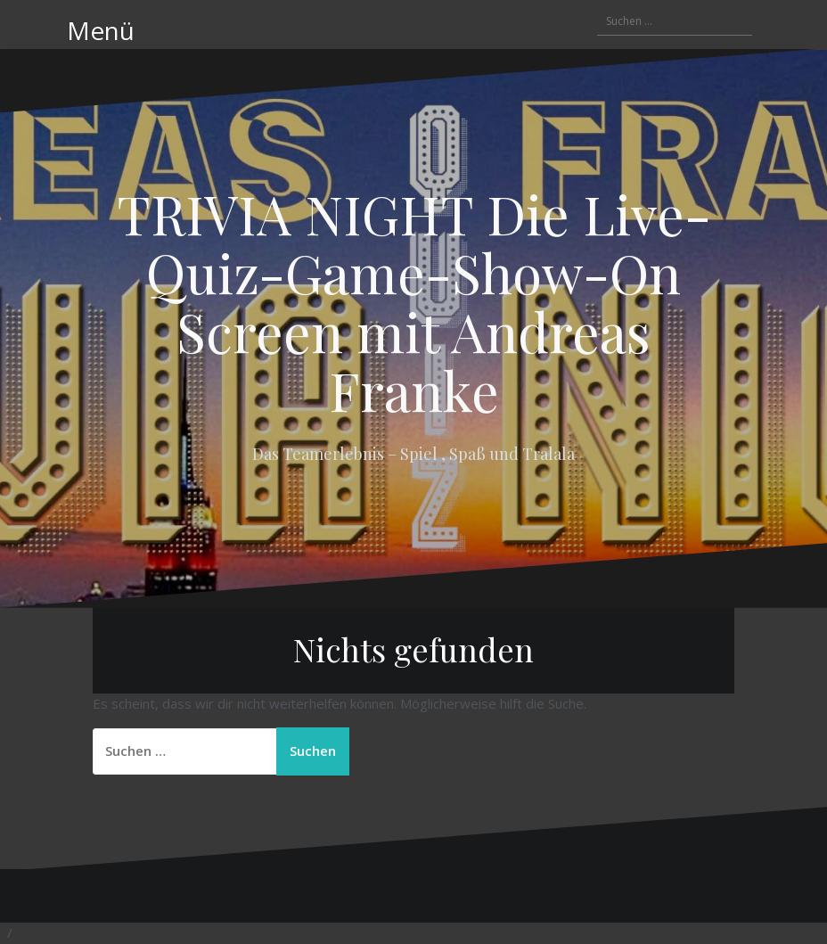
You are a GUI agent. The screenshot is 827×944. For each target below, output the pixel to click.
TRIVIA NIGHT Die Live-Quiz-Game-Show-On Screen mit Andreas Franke (414, 301)
